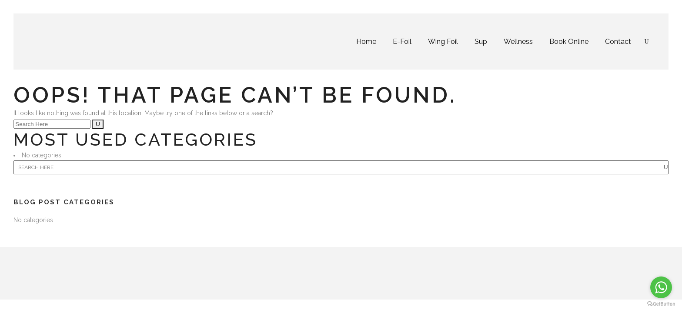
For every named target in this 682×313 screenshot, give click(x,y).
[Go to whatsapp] (661, 287)
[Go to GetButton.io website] (661, 304)
